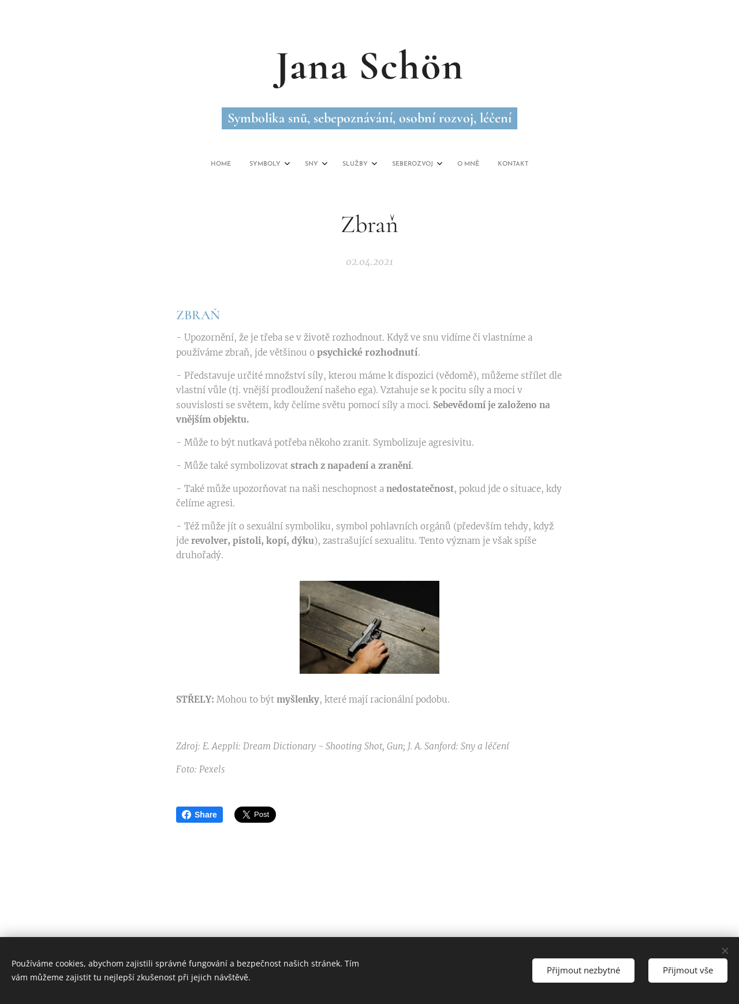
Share (199, 814)
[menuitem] (307, 164)
